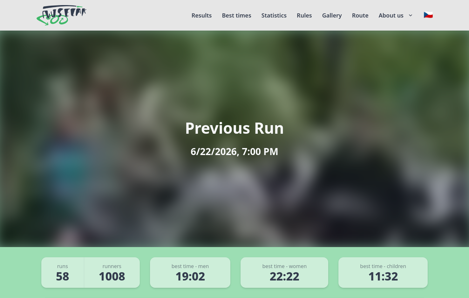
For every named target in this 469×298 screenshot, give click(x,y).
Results (202, 15)
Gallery (332, 15)
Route (360, 15)
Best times (236, 15)
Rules (304, 15)
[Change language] (428, 14)
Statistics (274, 15)
